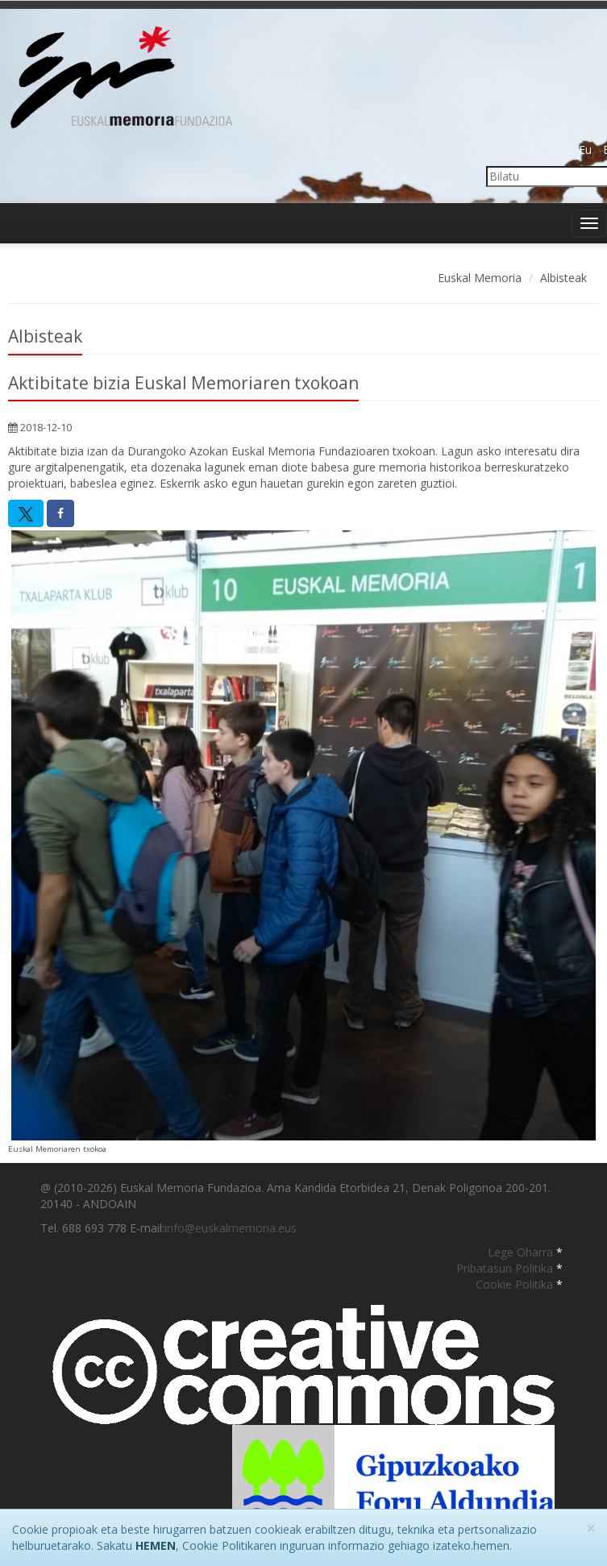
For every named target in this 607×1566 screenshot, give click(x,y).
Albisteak (563, 277)
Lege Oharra (522, 1252)
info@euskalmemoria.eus (230, 1228)
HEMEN (155, 1545)
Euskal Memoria (480, 277)
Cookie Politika (516, 1284)
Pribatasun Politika (506, 1268)
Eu (585, 149)
